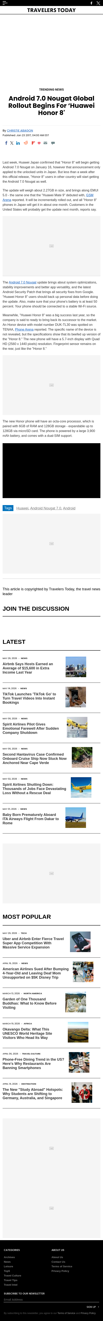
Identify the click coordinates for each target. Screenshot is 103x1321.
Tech (24, 933)
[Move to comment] (53, 143)
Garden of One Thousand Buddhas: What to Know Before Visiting (30, 1003)
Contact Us (58, 1261)
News (24, 658)
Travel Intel (10, 1284)
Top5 (7, 1270)
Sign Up (91, 1307)
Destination (28, 1083)
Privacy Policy (60, 1270)
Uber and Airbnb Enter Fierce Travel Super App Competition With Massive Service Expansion (33, 943)
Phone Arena (24, 329)
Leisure (8, 1266)
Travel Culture (31, 1053)
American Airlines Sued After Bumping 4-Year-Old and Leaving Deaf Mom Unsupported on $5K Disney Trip (36, 973)
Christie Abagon (20, 130)
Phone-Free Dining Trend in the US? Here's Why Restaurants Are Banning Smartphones (33, 1063)
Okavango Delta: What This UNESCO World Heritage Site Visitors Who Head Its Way (27, 1033)
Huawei (22, 508)
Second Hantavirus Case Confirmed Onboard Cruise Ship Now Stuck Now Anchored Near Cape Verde (35, 758)
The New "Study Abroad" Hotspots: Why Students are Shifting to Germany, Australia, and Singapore (33, 1094)
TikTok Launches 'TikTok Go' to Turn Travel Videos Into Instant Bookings (29, 698)
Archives (9, 1257)
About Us (57, 1257)
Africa (28, 1023)
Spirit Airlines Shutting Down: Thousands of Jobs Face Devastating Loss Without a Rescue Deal (34, 789)
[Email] (45, 143)
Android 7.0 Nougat (22, 282)
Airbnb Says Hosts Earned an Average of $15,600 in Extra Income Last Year (28, 668)
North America (33, 993)
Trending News (51, 89)
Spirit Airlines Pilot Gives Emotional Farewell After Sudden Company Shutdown (31, 728)
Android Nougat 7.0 (45, 508)
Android (69, 508)
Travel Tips (10, 1280)
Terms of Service (62, 1266)
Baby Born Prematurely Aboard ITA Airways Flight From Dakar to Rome (31, 819)
